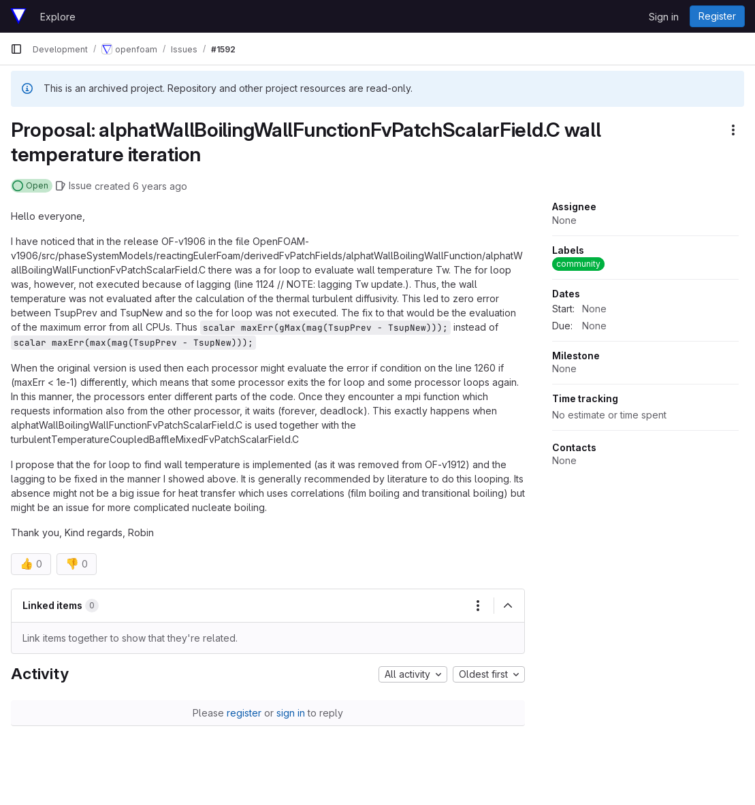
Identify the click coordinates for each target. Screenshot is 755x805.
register (244, 713)
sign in (290, 713)
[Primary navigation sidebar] (16, 49)
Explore (58, 16)
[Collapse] (508, 605)
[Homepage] (18, 16)
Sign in (664, 16)
